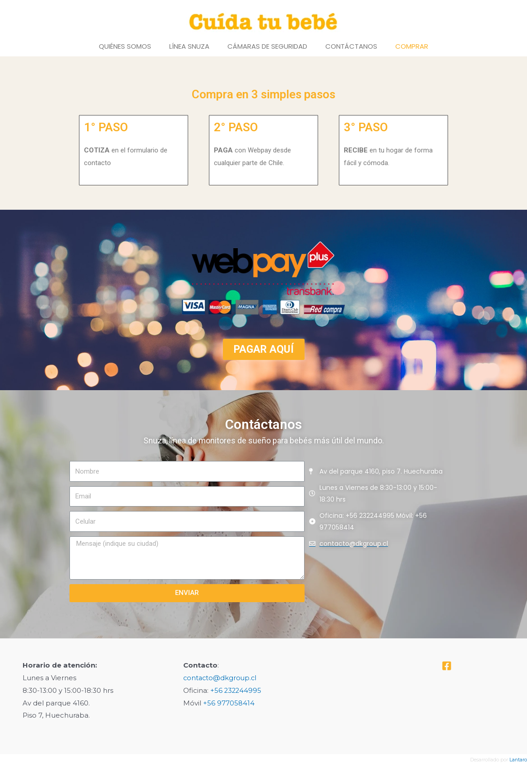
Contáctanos (351, 46)
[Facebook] (447, 666)
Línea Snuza (189, 46)
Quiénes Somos (125, 46)
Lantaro (518, 759)
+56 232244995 (236, 690)
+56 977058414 (228, 703)
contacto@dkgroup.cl (221, 677)
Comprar (411, 46)
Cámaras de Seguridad (267, 46)
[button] (264, 349)
